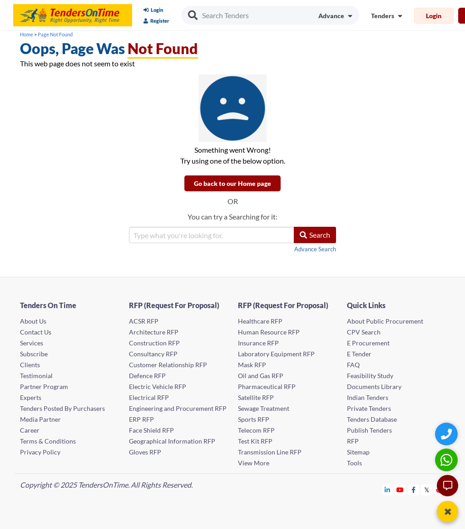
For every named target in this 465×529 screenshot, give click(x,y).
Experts (30, 397)
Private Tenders (369, 408)
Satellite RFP (256, 397)
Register (156, 21)
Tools (354, 463)
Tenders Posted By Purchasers (62, 408)
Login (153, 10)
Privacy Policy (40, 452)
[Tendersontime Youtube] (400, 490)
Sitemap (358, 452)
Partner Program (44, 386)
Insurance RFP (258, 343)
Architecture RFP (153, 332)
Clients (30, 365)
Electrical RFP (149, 397)
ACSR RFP (143, 321)
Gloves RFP (145, 452)
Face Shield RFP (151, 430)
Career (30, 430)
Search (315, 234)
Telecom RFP (256, 430)
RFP (353, 441)
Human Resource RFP (269, 332)
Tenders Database (372, 419)
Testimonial (36, 375)
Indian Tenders (367, 397)
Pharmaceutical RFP (267, 386)
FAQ (353, 365)
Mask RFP (252, 365)
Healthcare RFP (260, 321)
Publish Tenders (369, 430)
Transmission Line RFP (270, 452)
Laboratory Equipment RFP (276, 354)
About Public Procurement (385, 321)
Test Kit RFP (255, 441)
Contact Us (35, 332)
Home (26, 34)
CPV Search (364, 332)
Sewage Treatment (263, 408)
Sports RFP (253, 419)
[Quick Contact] (447, 433)
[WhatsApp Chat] (447, 459)
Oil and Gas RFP (260, 375)
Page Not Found (55, 34)
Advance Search (315, 249)
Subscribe (34, 354)
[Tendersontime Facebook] (414, 490)
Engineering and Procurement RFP (178, 408)
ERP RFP (141, 419)
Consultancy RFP (153, 354)
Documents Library (374, 386)
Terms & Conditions (48, 441)
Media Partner (40, 419)
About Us (33, 321)
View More (253, 463)
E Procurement (368, 343)
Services (31, 343)
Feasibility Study (370, 375)
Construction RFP (154, 343)
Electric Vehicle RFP (157, 386)
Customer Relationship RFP (168, 365)
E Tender (359, 354)
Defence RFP (147, 375)
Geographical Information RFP (172, 441)
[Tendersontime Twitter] (426, 490)
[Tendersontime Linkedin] (387, 490)
